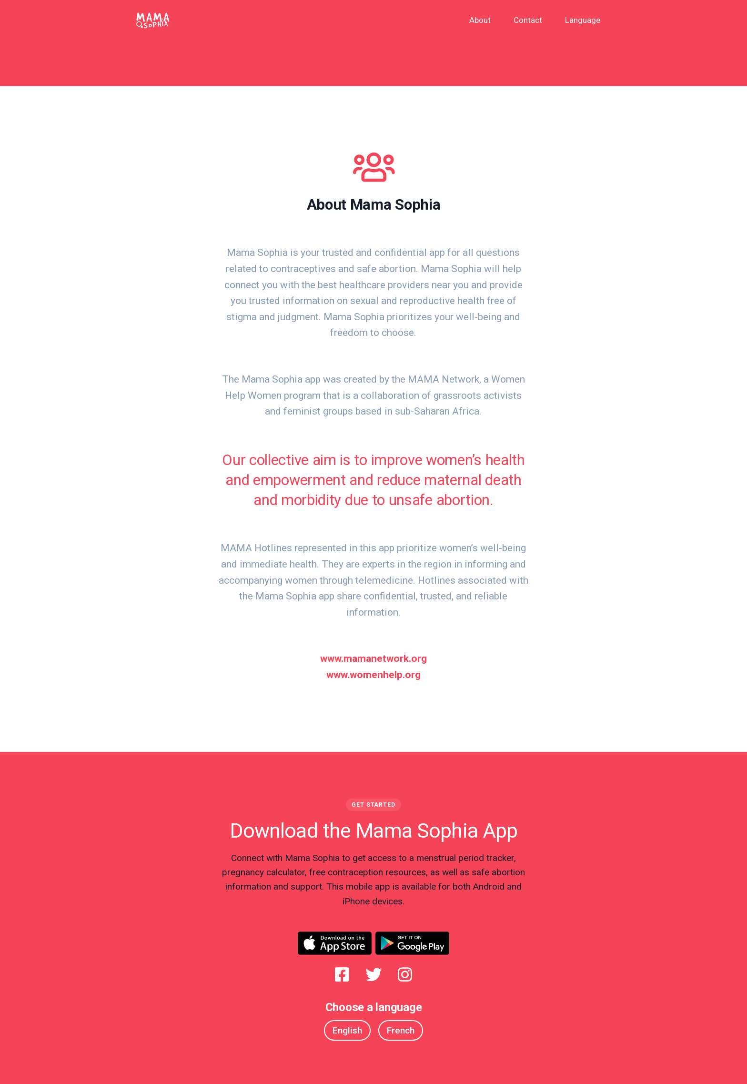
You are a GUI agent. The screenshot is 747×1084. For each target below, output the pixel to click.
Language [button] (582, 20)
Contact (528, 20)
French (400, 1030)
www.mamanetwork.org (373, 658)
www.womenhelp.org (373, 674)
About (480, 20)
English (347, 1030)
